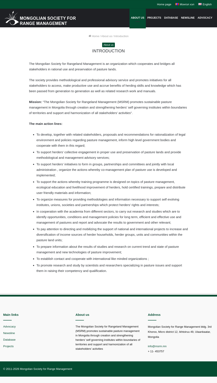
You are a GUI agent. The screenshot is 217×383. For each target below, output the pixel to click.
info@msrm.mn (157, 346)
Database (171, 17)
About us (137, 17)
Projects (154, 17)
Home (94, 36)
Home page (164, 4)
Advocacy (205, 17)
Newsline (188, 17)
